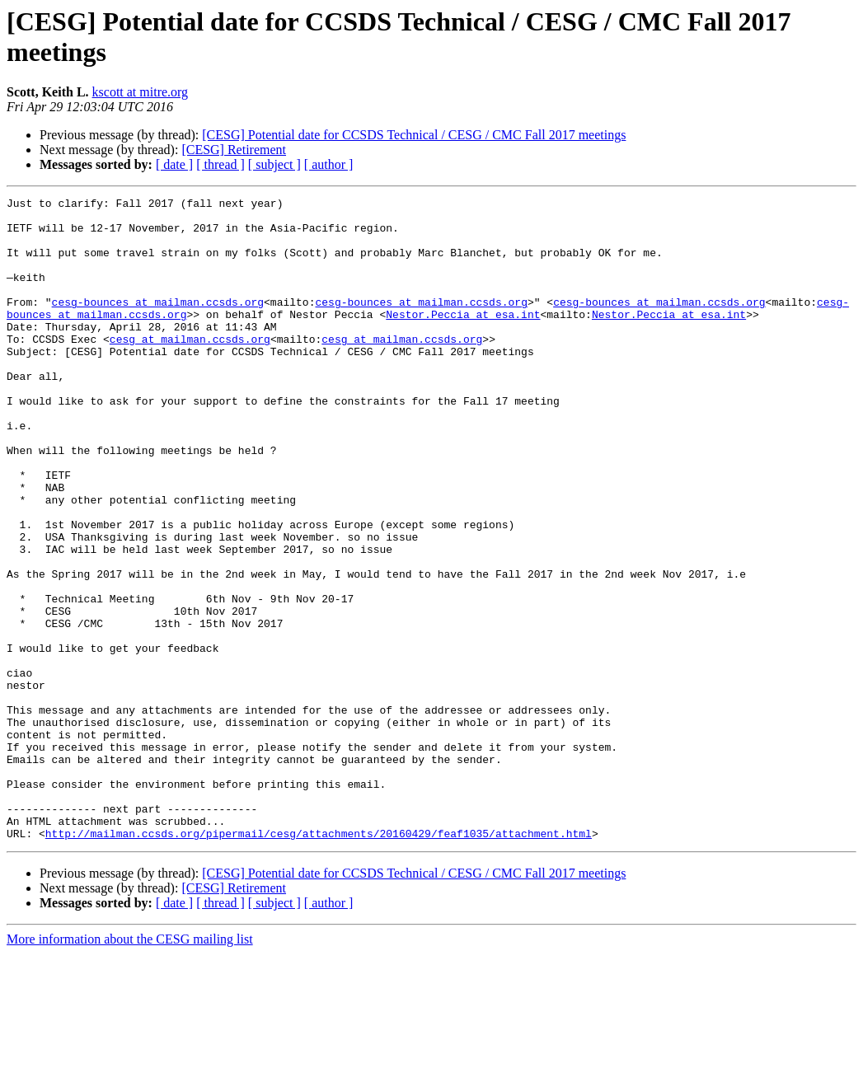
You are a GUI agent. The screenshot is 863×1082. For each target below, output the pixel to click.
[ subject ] (274, 164)
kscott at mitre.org (140, 92)
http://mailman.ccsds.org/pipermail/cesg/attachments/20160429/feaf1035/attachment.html (318, 961)
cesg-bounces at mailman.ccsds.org (158, 323)
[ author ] (329, 164)
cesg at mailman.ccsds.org (190, 368)
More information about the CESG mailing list (130, 1068)
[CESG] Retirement (233, 150)
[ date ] (174, 164)
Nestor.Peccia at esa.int (463, 338)
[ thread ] (220, 164)
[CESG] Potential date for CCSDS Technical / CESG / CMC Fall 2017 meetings (414, 135)
